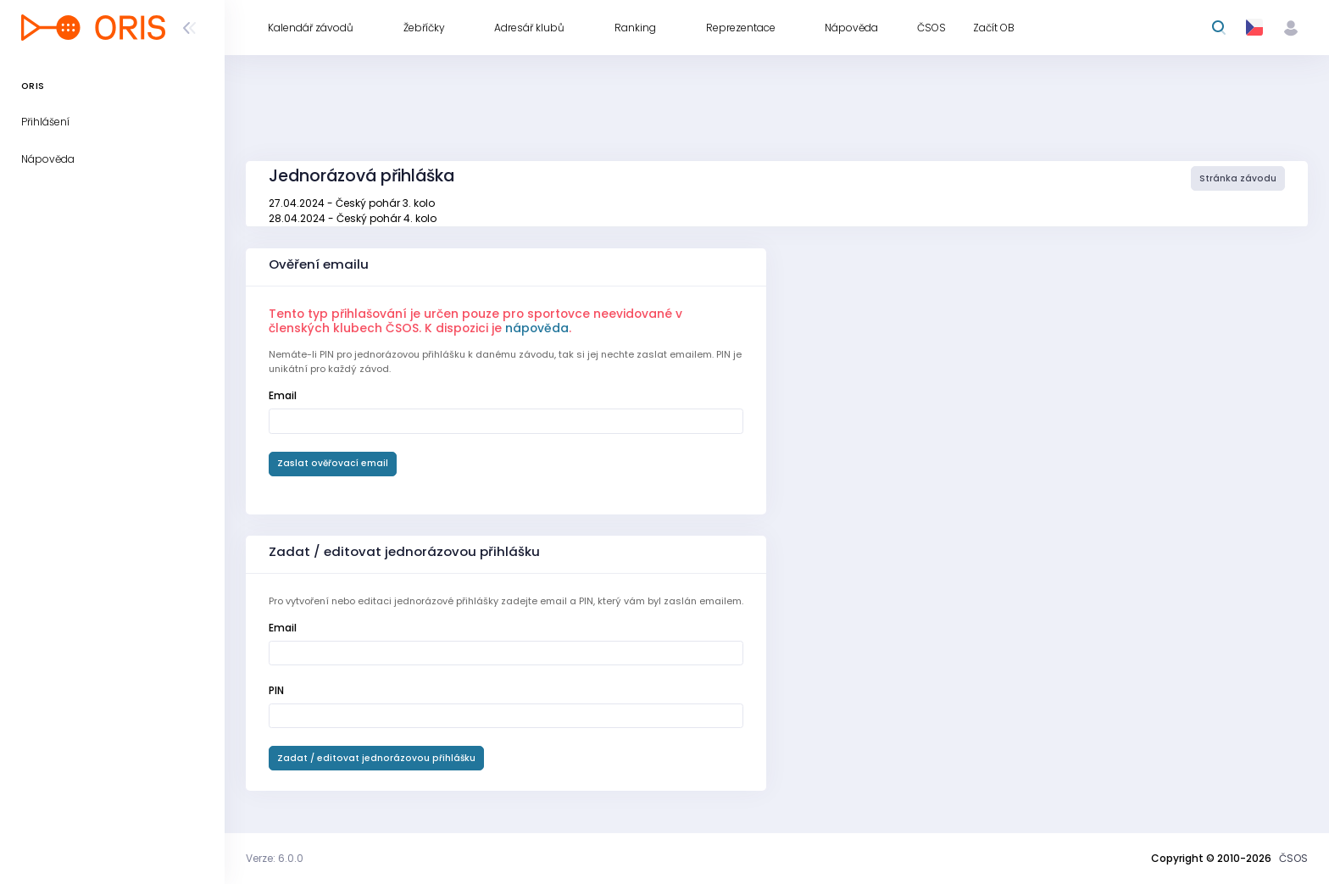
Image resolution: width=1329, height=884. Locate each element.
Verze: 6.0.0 (274, 858)
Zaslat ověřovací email (332, 463)
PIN (276, 690)
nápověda (537, 328)
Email (283, 395)
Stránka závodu (1237, 178)
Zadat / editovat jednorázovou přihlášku (376, 758)
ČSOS (1293, 858)
